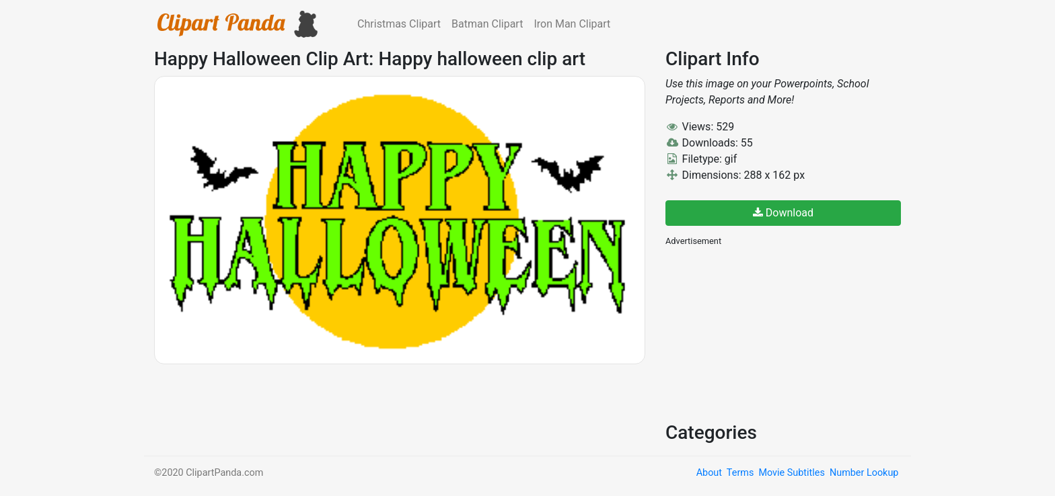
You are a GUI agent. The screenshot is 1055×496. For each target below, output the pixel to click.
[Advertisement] (766, 333)
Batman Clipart (487, 23)
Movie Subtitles (791, 473)
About (709, 473)
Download (783, 212)
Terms (740, 473)
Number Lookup (864, 473)
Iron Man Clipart (572, 23)
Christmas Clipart (399, 23)
